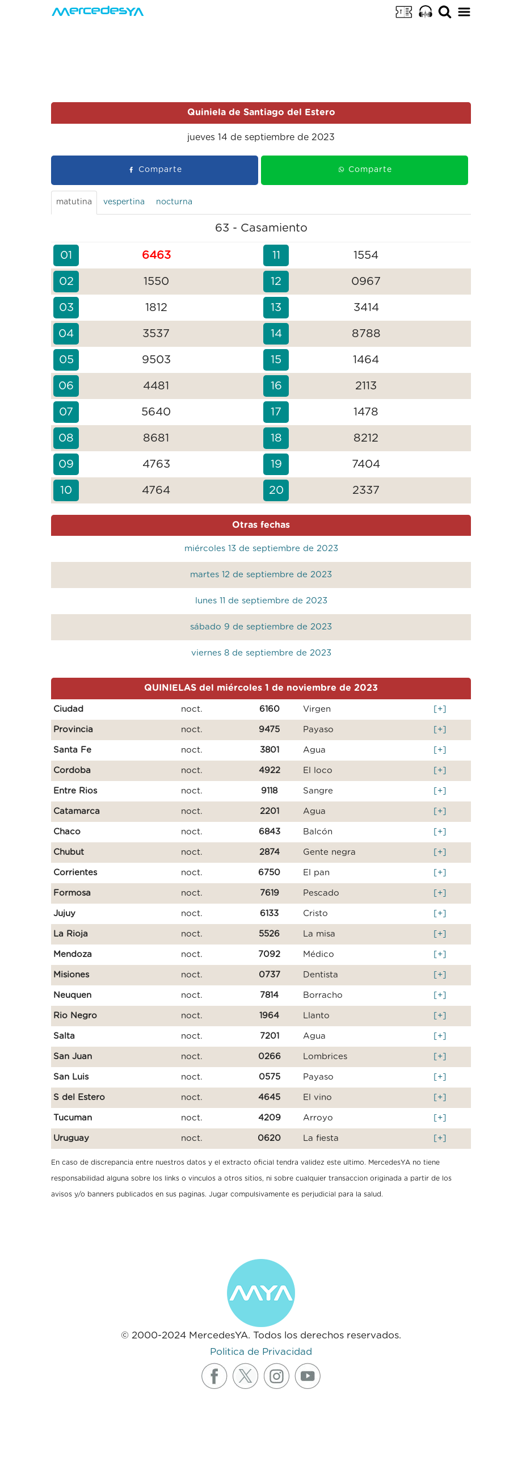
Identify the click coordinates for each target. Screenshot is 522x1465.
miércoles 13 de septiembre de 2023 (261, 548)
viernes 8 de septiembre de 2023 (261, 653)
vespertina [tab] (124, 202)
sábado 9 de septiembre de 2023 (261, 627)
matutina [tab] (74, 202)
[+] (440, 709)
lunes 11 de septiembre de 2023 (261, 601)
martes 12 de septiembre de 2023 (261, 574)
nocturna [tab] (174, 202)
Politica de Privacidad (261, 1352)
